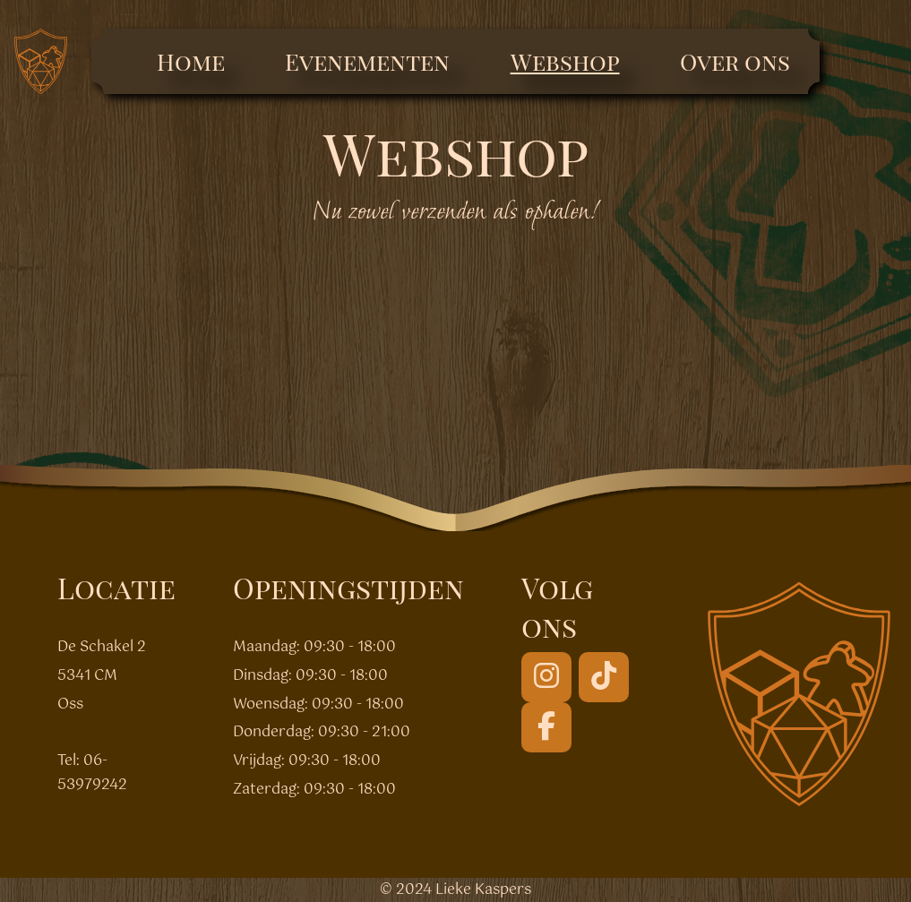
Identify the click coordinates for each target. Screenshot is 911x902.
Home (191, 61)
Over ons (735, 61)
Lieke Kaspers (483, 890)
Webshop (565, 61)
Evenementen (367, 61)
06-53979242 (92, 773)
